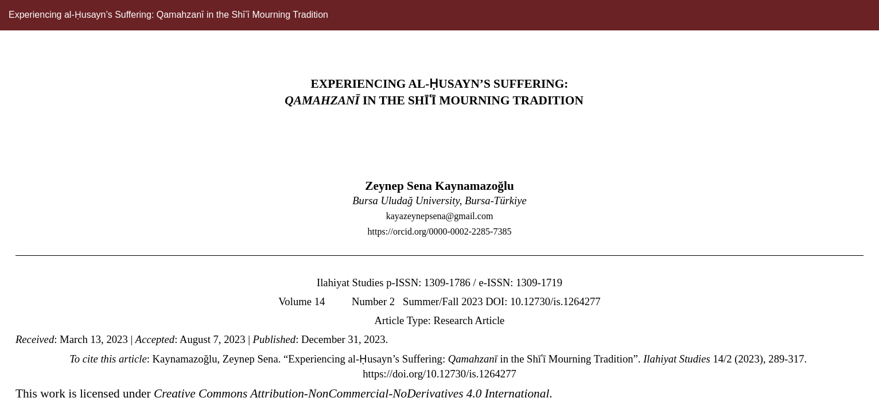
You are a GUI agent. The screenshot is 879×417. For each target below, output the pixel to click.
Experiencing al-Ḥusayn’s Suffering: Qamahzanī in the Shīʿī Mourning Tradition (168, 15)
